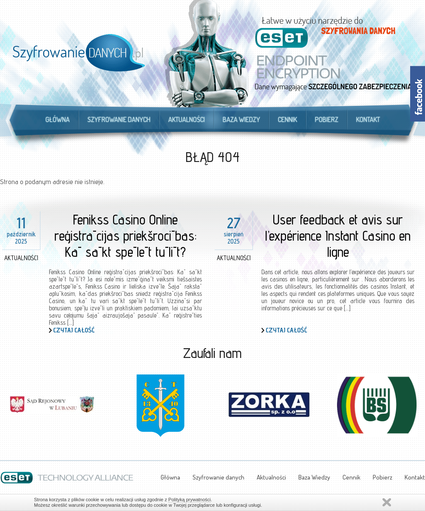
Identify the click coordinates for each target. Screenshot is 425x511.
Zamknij (386, 502)
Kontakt (368, 119)
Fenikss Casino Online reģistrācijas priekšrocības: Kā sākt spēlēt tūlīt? (125, 235)
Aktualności (186, 119)
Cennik (287, 119)
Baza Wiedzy (241, 119)
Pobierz (326, 119)
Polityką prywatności (189, 499)
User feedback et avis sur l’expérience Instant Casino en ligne (338, 235)
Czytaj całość (74, 330)
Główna (57, 119)
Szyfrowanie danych (119, 119)
